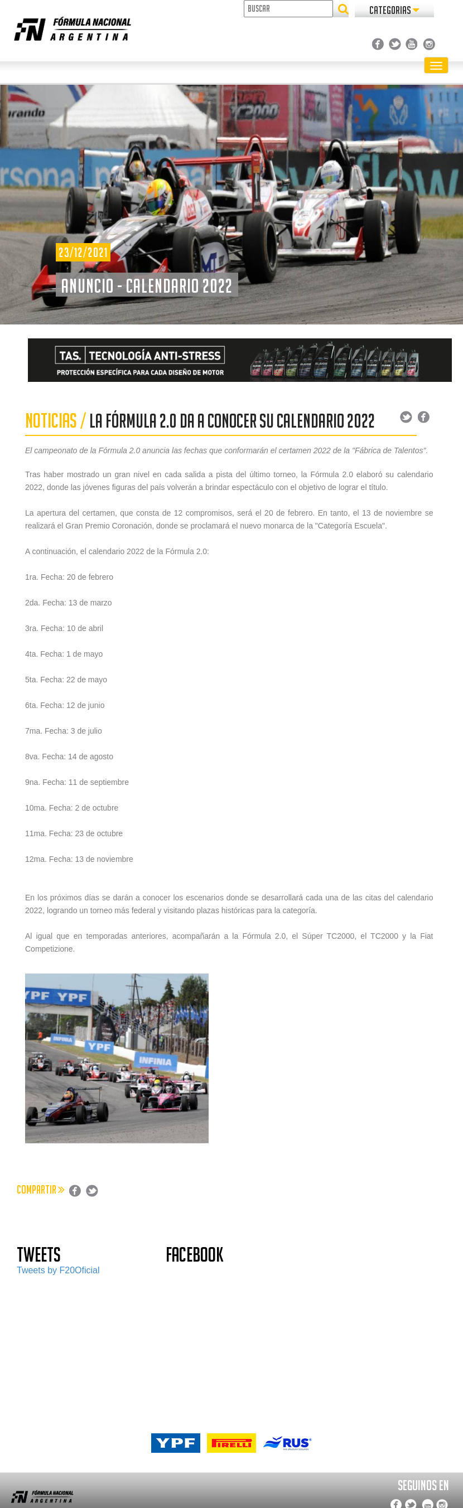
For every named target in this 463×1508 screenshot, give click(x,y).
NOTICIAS (51, 420)
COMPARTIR (41, 1190)
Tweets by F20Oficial (58, 1270)
